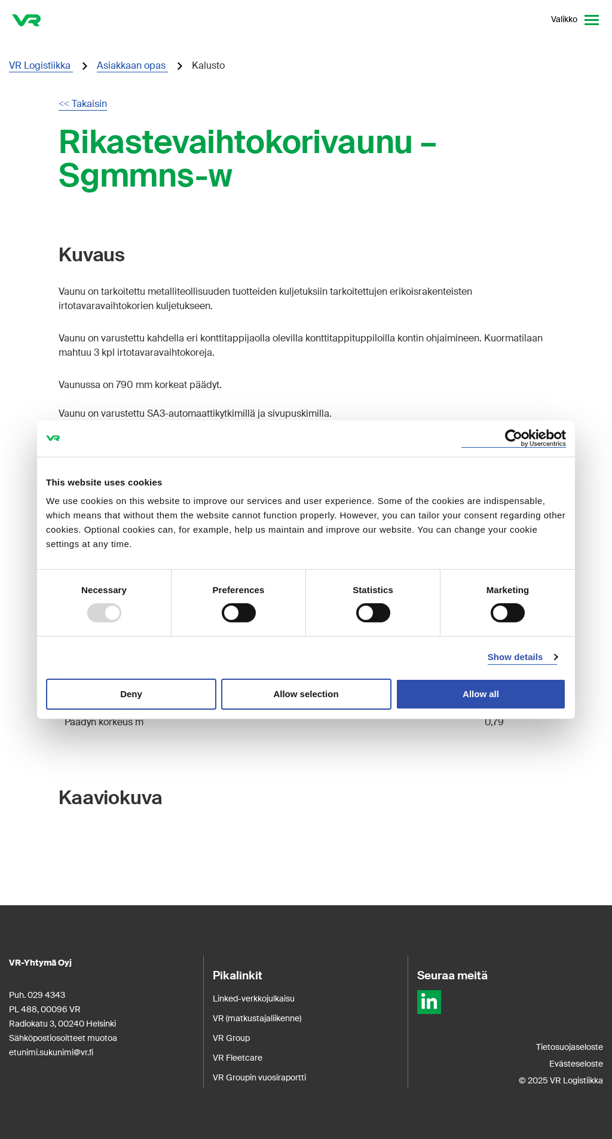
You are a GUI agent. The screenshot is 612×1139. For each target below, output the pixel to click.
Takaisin (83, 103)
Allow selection (305, 694)
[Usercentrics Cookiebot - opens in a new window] (513, 438)
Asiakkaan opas (132, 65)
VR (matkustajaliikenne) (257, 1018)
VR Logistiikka (41, 65)
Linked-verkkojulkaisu (254, 998)
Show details (515, 657)
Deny (131, 694)
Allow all (481, 694)
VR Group (231, 1038)
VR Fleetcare (237, 1057)
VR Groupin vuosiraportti (259, 1077)
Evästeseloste (576, 1063)
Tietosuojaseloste (569, 1047)
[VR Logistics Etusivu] (26, 20)
